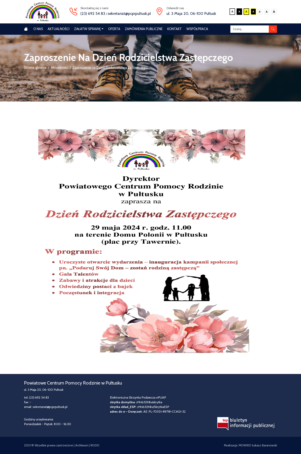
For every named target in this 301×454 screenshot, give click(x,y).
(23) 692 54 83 (92, 13)
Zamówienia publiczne (144, 29)
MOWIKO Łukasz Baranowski (258, 445)
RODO (94, 445)
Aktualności (58, 29)
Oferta (114, 29)
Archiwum (81, 445)
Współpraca (197, 29)
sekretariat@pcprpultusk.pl (129, 13)
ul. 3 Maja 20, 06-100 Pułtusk (191, 13)
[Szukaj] (249, 29)
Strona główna (35, 67)
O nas (38, 29)
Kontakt (174, 29)
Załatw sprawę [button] (87, 29)
